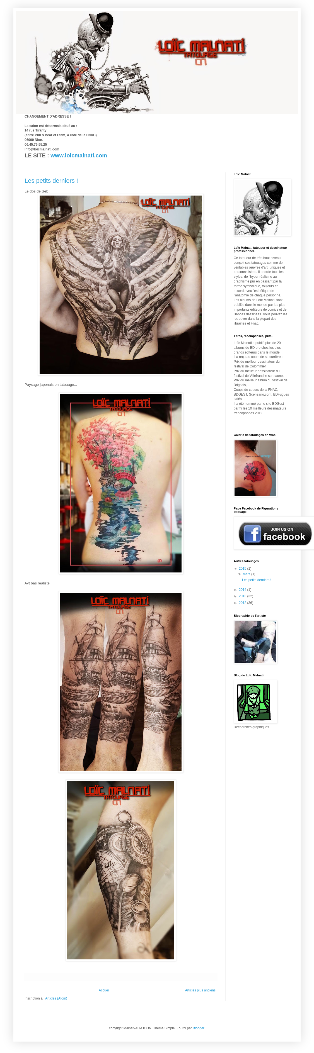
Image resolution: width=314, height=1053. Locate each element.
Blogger (198, 1028)
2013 (243, 596)
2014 (243, 590)
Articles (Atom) (56, 998)
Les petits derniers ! (51, 180)
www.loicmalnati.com (78, 155)
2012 (243, 603)
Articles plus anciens (200, 990)
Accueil (104, 990)
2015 (243, 569)
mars (247, 574)
